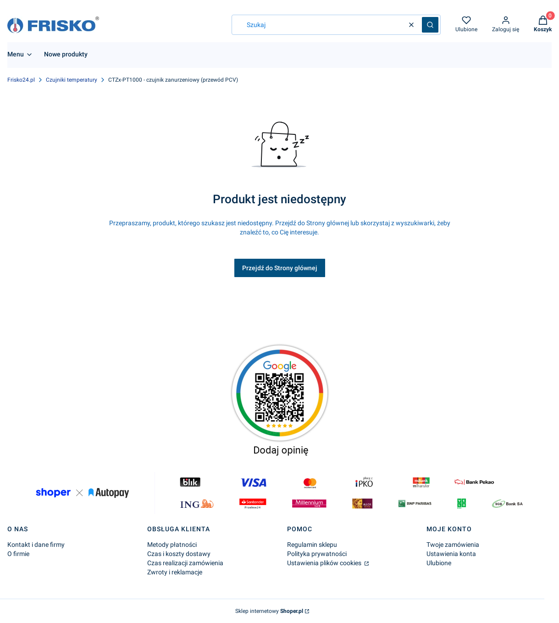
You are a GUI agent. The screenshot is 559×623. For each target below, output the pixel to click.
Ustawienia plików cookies (325, 563)
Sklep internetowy (269, 611)
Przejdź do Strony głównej (279, 268)
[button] (430, 25)
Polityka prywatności (317, 553)
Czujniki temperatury (71, 80)
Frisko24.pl (21, 80)
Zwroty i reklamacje (174, 572)
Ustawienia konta (451, 553)
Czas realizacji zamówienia (185, 563)
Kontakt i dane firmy (36, 544)
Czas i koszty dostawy (178, 553)
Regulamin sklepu (312, 544)
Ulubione (438, 563)
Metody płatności (172, 544)
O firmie (18, 553)
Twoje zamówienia (452, 544)
